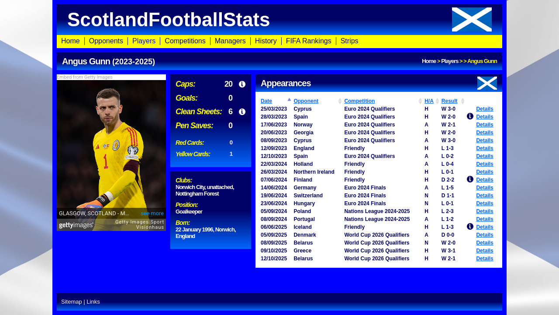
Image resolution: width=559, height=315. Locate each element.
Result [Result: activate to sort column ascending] (450, 101)
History (266, 41)
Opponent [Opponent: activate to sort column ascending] (305, 101)
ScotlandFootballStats (279, 19)
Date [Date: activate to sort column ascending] (266, 101)
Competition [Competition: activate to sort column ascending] (359, 101)
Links (93, 301)
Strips (350, 41)
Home (70, 41)
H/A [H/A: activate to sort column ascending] (429, 101)
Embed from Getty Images (85, 77)
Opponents (106, 41)
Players (143, 41)
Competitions (185, 41)
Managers (230, 41)
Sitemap (71, 301)
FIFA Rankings (308, 41)
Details (484, 109)
